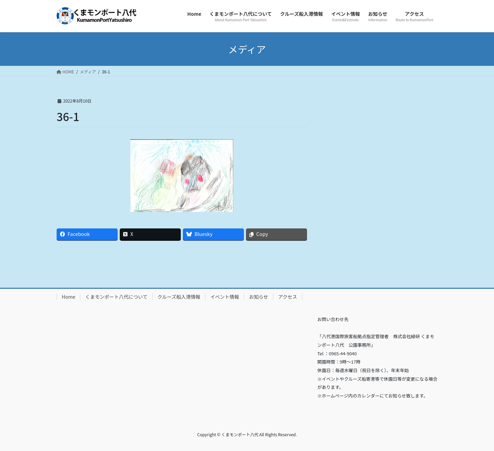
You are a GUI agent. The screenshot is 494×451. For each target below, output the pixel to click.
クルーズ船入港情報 (178, 296)
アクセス (287, 296)
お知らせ (258, 296)
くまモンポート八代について (116, 296)
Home (68, 296)
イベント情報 (224, 296)
